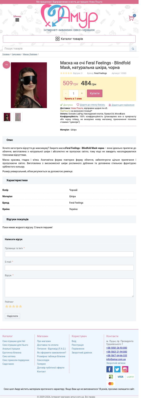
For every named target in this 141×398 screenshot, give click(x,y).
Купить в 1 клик (73, 98)
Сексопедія (43, 360)
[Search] (133, 48)
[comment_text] (69, 288)
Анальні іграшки (11, 348)
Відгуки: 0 (77, 73)
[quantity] (73, 93)
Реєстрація (78, 345)
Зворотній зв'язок (116, 363)
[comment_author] (69, 254)
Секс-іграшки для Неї (13, 341)
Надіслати (12, 316)
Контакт (41, 371)
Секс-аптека (8, 356)
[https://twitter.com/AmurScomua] (117, 369)
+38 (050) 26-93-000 (116, 348)
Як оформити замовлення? (51, 352)
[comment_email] (69, 268)
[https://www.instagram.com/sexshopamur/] (125, 369)
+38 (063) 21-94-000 (116, 351)
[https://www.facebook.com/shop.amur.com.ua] (109, 369)
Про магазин (44, 341)
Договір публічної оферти (50, 367)
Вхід (74, 341)
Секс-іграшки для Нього (15, 345)
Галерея (41, 364)
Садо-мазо (8, 364)
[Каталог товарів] (69, 39)
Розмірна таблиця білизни (51, 356)
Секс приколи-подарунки (15, 360)
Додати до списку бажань (92, 104)
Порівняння (78, 348)
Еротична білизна (11, 352)
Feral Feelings (100, 73)
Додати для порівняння (123, 105)
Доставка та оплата (47, 345)
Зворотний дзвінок (82, 352)
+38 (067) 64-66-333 (116, 355)
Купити (95, 93)
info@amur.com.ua (116, 359)
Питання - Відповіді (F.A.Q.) (51, 348)
